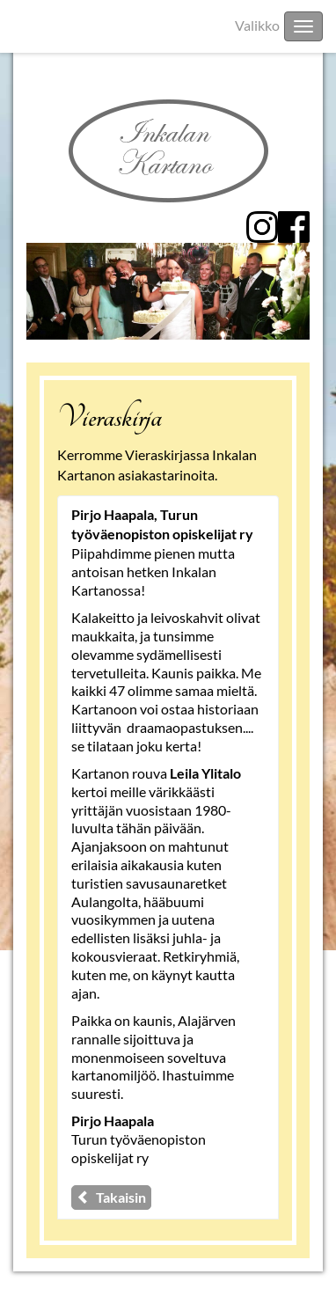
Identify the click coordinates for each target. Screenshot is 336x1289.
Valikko (257, 25)
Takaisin (111, 1197)
